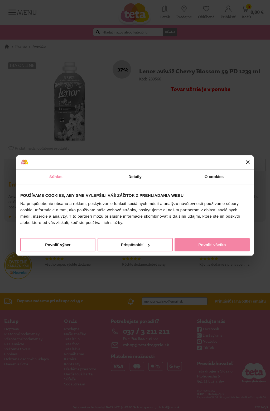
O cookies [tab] (214, 176)
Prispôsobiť (135, 244)
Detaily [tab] (135, 176)
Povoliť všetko (212, 244)
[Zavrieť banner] (248, 162)
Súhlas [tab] (55, 176)
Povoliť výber (57, 244)
